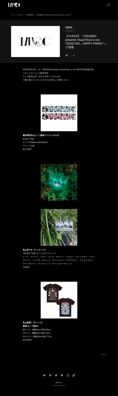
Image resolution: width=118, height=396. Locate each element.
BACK (104, 354)
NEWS (20, 15)
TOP (13, 15)
